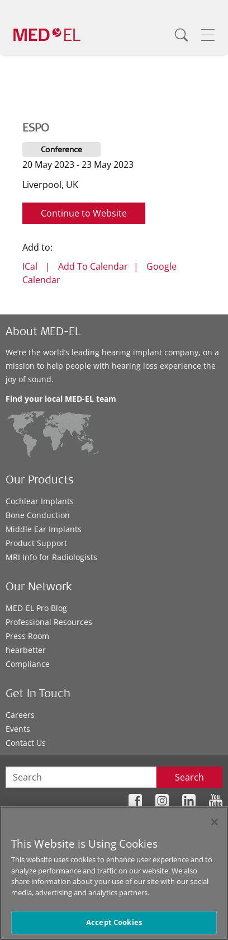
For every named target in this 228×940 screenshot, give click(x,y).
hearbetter (26, 650)
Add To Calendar (93, 266)
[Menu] (208, 34)
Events (18, 728)
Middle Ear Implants (44, 529)
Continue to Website (84, 213)
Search (189, 777)
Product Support (36, 543)
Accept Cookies (114, 922)
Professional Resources (49, 622)
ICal (29, 266)
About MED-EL (43, 333)
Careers (20, 714)
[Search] (181, 34)
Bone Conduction (38, 515)
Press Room (27, 636)
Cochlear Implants (40, 501)
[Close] (214, 822)
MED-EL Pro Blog (36, 608)
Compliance (28, 664)
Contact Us (26, 742)
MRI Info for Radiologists (51, 557)
